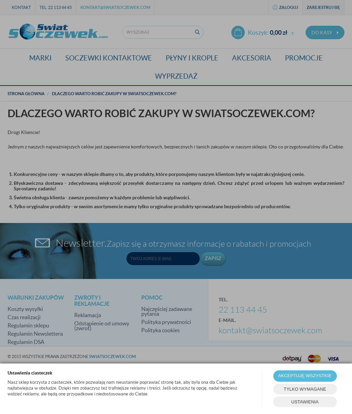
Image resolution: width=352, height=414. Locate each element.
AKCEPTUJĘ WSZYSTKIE (304, 375)
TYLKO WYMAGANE (305, 389)
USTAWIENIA (304, 401)
